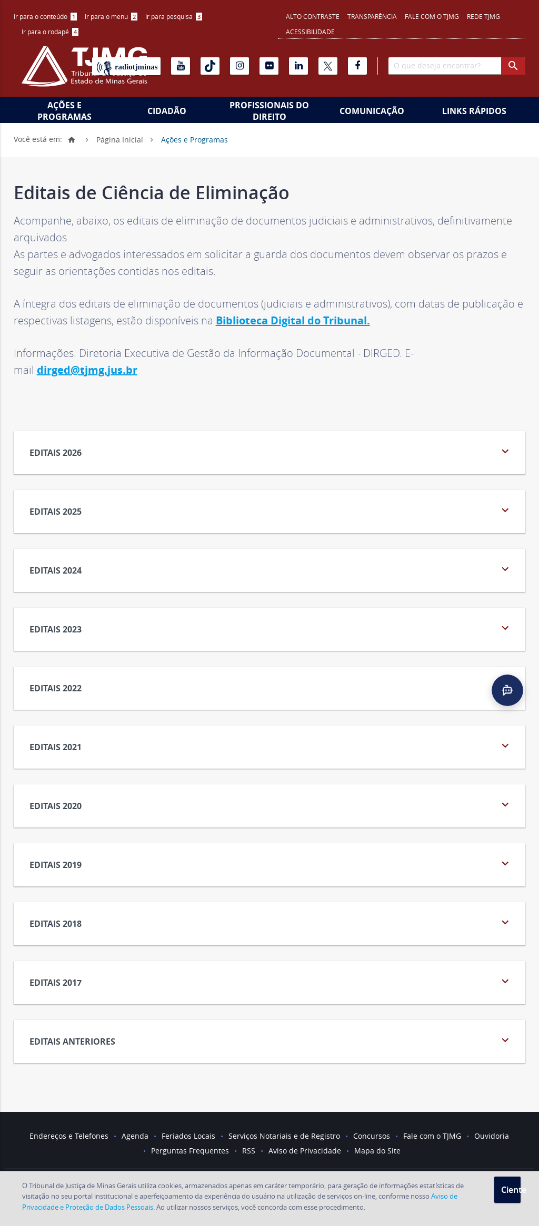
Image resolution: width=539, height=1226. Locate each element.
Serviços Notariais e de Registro (284, 1136)
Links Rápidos (474, 111)
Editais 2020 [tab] (271, 805)
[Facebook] (357, 66)
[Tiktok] (210, 66)
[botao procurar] (513, 66)
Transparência (372, 16)
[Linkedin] (298, 66)
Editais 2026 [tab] (271, 451)
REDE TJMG (483, 16)
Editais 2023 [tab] (271, 628)
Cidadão (166, 111)
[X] (327, 66)
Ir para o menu (111, 16)
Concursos (371, 1136)
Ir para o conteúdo (45, 16)
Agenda (135, 1136)
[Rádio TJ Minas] (126, 66)
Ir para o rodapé (50, 31)
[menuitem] (45, 17)
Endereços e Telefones (68, 1136)
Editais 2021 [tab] (271, 746)
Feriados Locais (188, 1136)
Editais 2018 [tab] (271, 922)
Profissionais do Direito (269, 110)
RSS (248, 1151)
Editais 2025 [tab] (271, 510)
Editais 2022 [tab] (271, 687)
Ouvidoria (491, 1136)
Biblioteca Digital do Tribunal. (293, 320)
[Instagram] (239, 66)
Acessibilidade (310, 31)
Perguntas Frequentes (190, 1151)
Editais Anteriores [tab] (271, 1040)
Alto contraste (313, 16)
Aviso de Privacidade (304, 1151)
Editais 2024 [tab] (271, 569)
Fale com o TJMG (432, 16)
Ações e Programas (64, 110)
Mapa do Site (377, 1151)
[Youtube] (180, 66)
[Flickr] (268, 66)
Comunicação (372, 111)
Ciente (511, 1190)
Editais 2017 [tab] (271, 981)
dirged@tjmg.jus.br (87, 370)
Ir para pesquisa (173, 16)
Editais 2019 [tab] (271, 863)
